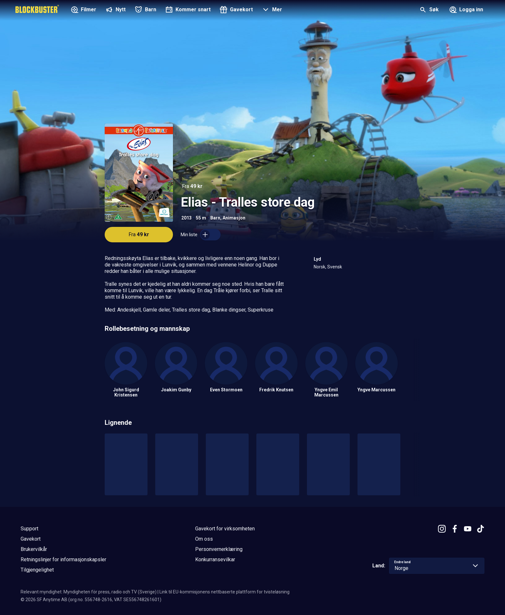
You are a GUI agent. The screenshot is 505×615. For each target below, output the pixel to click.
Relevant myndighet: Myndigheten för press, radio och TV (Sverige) (89, 591)
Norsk (319, 266)
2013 (186, 217)
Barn (215, 217)
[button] (271, 10)
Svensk (334, 266)
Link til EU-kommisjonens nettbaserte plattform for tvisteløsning (224, 591)
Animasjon (234, 217)
